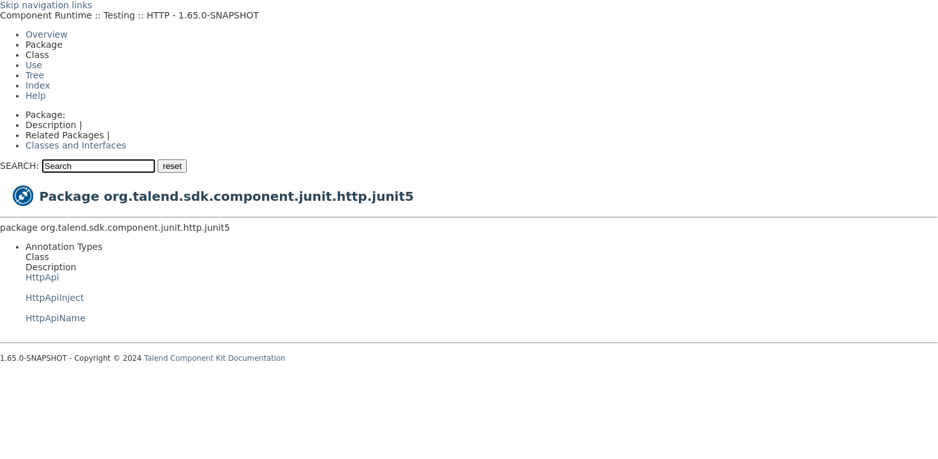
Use (34, 65)
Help (36, 96)
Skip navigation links (46, 5)
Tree (35, 75)
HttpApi (42, 277)
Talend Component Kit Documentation (215, 358)
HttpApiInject (55, 298)
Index (38, 85)
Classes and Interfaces (76, 145)
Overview (47, 34)
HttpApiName (55, 318)
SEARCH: (19, 166)
